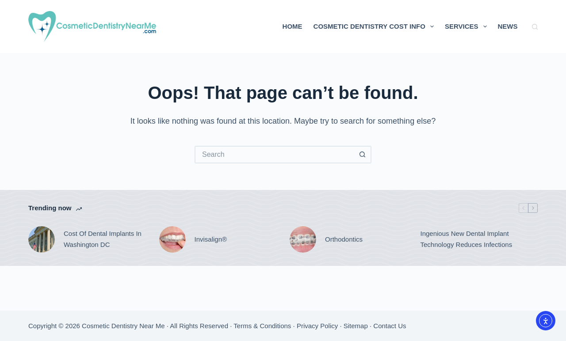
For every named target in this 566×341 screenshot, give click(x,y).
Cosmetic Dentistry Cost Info (375, 26)
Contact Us (389, 326)
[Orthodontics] (303, 239)
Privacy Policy (317, 326)
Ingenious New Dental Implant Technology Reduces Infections (466, 239)
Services (467, 26)
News (508, 26)
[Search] (535, 27)
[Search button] (362, 154)
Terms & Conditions (262, 326)
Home (292, 26)
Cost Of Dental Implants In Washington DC (103, 239)
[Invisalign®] (172, 239)
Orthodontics (344, 239)
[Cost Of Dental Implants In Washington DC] (41, 239)
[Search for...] (274, 154)
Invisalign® (211, 239)
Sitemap (356, 326)
